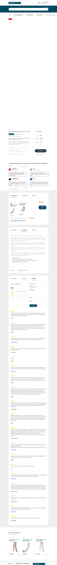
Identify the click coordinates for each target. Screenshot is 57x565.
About (17, 552)
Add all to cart (42, 190)
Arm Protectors (40, 14)
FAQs (17, 553)
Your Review (31, 272)
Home (10, 14)
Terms (10, 561)
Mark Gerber (14, 151)
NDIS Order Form (12, 548)
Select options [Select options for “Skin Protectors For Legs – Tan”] (20, 537)
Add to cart (41, 133)
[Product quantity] (40, 129)
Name (30, 279)
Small (40, 117)
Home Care (21, 183)
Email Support (43, 3)
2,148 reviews (24, 148)
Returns (10, 557)
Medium (41, 120)
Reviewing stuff (15, 160)
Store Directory (26, 550)
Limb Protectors (30, 14)
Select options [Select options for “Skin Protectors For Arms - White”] (33, 537)
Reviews (34, 177)
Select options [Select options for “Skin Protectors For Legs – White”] (47, 537)
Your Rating (31, 269)
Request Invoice (19, 548)
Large (40, 124)
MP (33, 160)
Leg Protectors (11, 519)
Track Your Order (26, 548)
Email (30, 283)
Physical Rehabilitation (18, 14)
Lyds (34, 151)
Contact (17, 550)
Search (46, 9)
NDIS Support (11, 550)
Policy (10, 559)
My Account (25, 552)
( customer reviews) (17, 118)
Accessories (14, 177)
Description (24, 177)
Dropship (25, 553)
